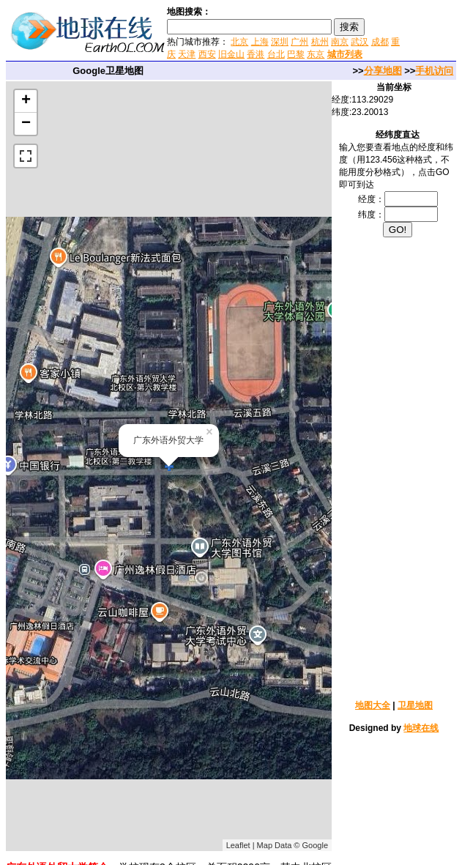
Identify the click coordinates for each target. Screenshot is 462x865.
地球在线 (421, 728)
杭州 (320, 42)
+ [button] (26, 101)
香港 (255, 54)
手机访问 (434, 70)
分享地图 (383, 70)
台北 (276, 54)
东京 (315, 54)
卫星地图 (415, 705)
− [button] (26, 124)
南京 (340, 42)
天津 (186, 54)
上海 (260, 42)
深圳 (279, 42)
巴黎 (296, 54)
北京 (239, 42)
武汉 (359, 42)
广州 (299, 42)
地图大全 (372, 705)
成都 (380, 42)
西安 (207, 54)
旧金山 (231, 54)
